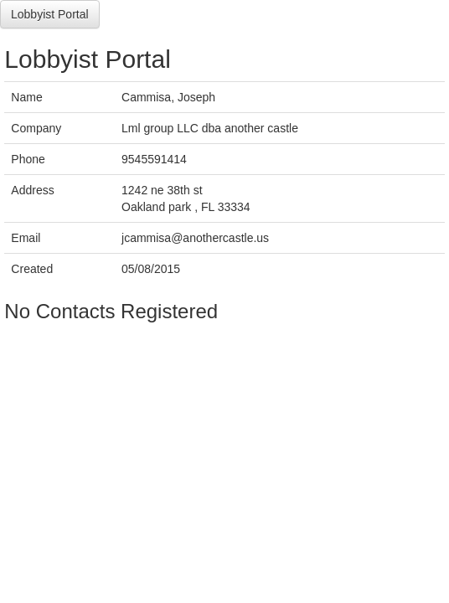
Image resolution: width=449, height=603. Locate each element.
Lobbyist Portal (50, 14)
